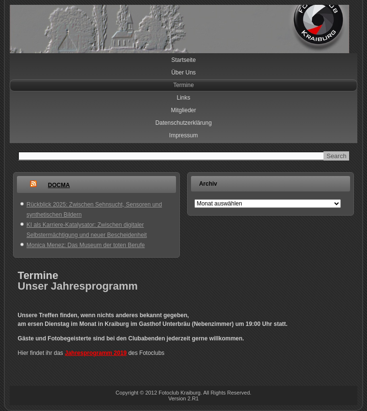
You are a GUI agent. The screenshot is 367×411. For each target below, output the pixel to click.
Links (183, 97)
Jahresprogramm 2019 (96, 353)
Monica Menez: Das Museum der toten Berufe (86, 245)
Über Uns (183, 72)
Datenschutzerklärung (183, 122)
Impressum (183, 135)
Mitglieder (183, 110)
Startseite (183, 60)
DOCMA (59, 185)
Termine (183, 85)
